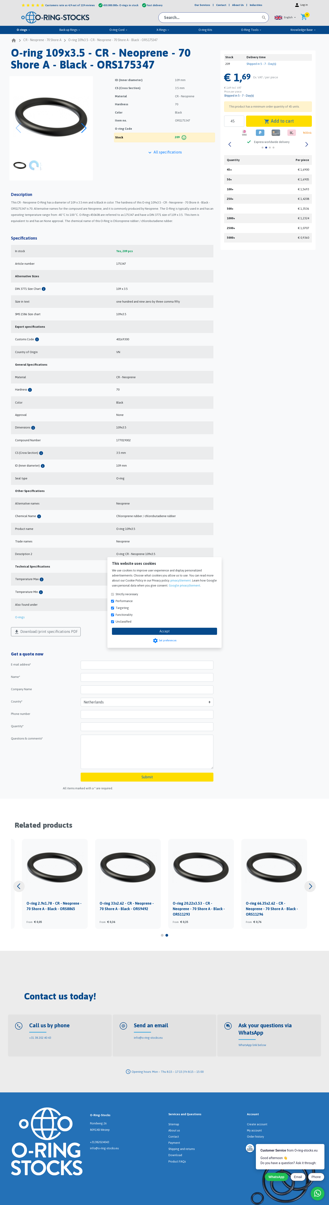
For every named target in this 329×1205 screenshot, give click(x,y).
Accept (164, 631)
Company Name (21, 689)
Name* (15, 677)
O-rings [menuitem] (23, 30)
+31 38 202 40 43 (40, 1037)
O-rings (19, 617)
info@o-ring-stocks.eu (148, 1037)
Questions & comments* (27, 738)
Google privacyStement (184, 585)
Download (175, 1155)
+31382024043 (99, 1142)
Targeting (122, 608)
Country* (16, 701)
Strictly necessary (127, 594)
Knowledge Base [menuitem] (303, 30)
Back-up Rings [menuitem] (69, 30)
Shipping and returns (181, 1149)
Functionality (124, 614)
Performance (124, 601)
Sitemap (173, 1124)
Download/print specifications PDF (46, 632)
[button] (285, 17)
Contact (173, 1136)
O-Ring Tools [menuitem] (251, 30)
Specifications (24, 238)
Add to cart (279, 121)
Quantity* (17, 726)
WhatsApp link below (252, 1045)
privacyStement (180, 580)
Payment (174, 1142)
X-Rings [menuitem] (163, 30)
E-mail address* (21, 664)
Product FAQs (177, 1161)
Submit (147, 777)
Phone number (20, 714)
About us (174, 1130)
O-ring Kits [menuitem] (205, 30)
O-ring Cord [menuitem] (118, 30)
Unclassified (123, 621)
